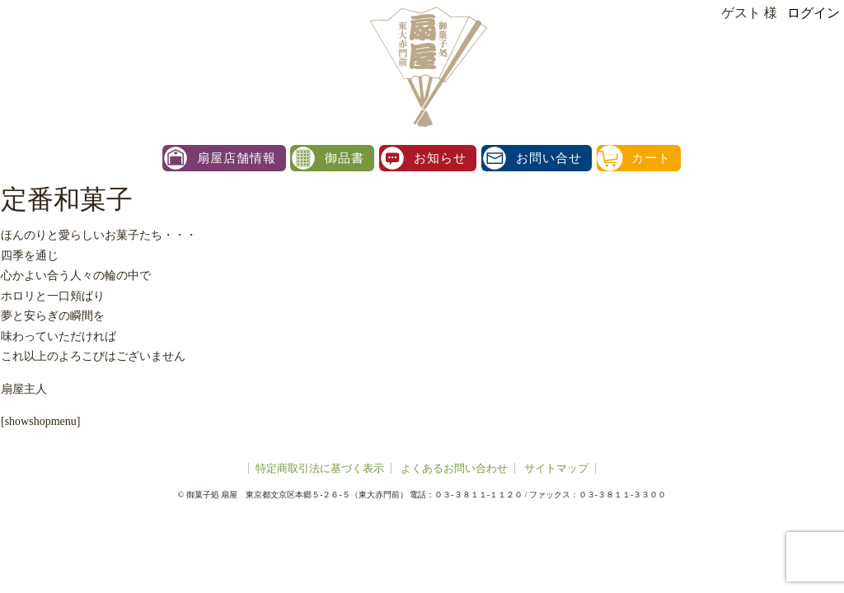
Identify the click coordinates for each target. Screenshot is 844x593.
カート (651, 158)
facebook (826, 296)
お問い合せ (549, 158)
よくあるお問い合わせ (454, 468)
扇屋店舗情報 (236, 158)
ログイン (813, 13)
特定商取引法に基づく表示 (320, 468)
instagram (826, 260)
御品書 (344, 158)
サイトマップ (556, 468)
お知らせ (440, 158)
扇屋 (426, 66)
